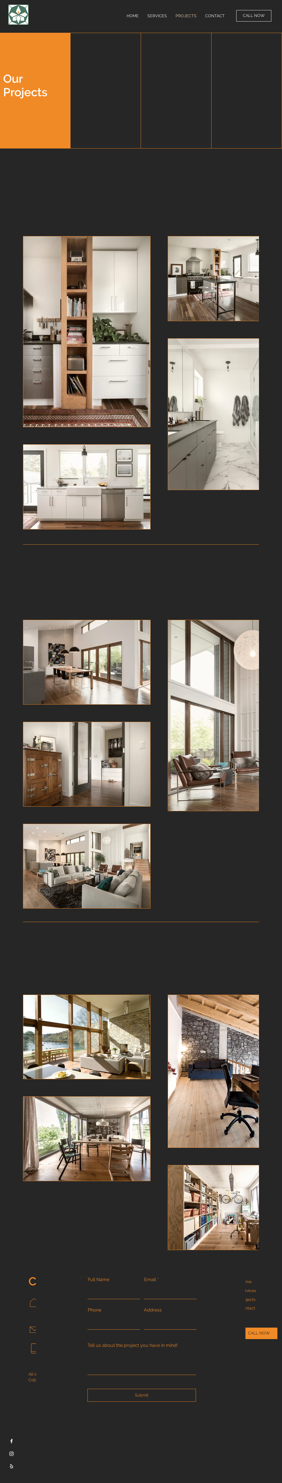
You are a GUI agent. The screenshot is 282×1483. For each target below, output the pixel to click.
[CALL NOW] (253, 16)
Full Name (98, 1279)
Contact (247, 1308)
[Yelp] (11, 1466)
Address (153, 1310)
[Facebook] (11, 1441)
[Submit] (141, 1395)
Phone (94, 1310)
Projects (248, 1299)
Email (150, 1279)
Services (248, 1290)
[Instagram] (11, 1454)
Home (245, 1281)
